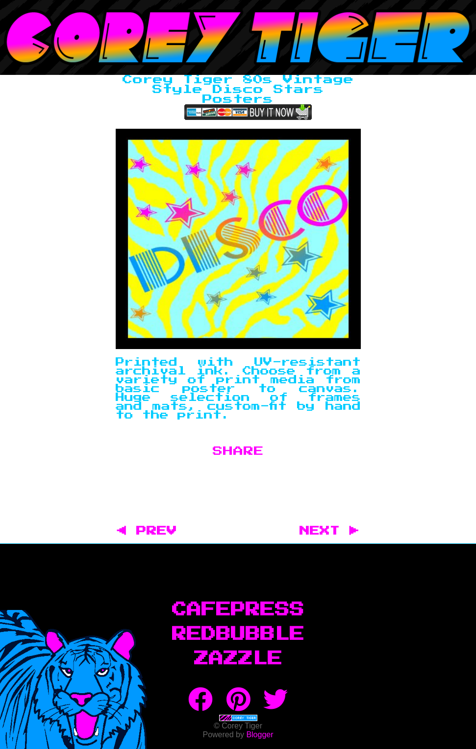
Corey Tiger (238, 37)
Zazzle (238, 659)
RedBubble (238, 634)
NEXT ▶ (329, 531)
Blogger (259, 734)
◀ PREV (152, 531)
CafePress (238, 610)
